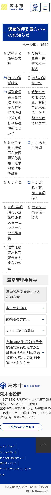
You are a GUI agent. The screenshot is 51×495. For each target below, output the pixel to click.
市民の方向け (16, 308)
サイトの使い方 (8, 452)
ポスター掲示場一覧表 (39, 212)
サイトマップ (7, 446)
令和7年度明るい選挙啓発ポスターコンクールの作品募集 (15, 222)
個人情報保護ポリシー (12, 458)
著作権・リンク (8, 463)
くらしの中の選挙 (20, 331)
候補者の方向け (18, 319)
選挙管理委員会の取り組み (15, 97)
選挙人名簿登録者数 (14, 58)
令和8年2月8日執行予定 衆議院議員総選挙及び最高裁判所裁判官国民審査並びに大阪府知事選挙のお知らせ (24, 352)
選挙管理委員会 (22, 280)
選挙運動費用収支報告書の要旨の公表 (14, 257)
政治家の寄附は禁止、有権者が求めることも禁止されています (39, 107)
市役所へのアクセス (21, 427)
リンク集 (15, 182)
